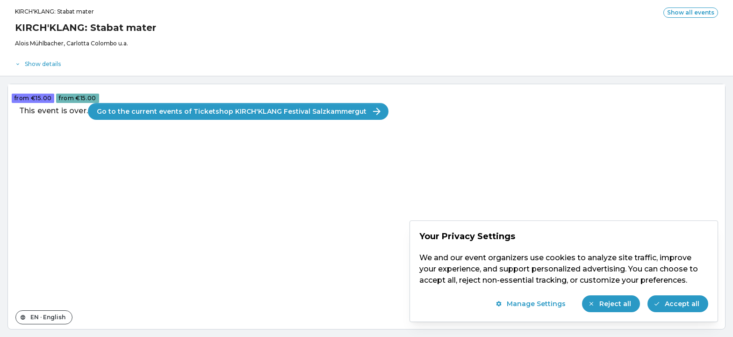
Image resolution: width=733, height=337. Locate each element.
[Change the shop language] (43, 317)
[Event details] (366, 61)
